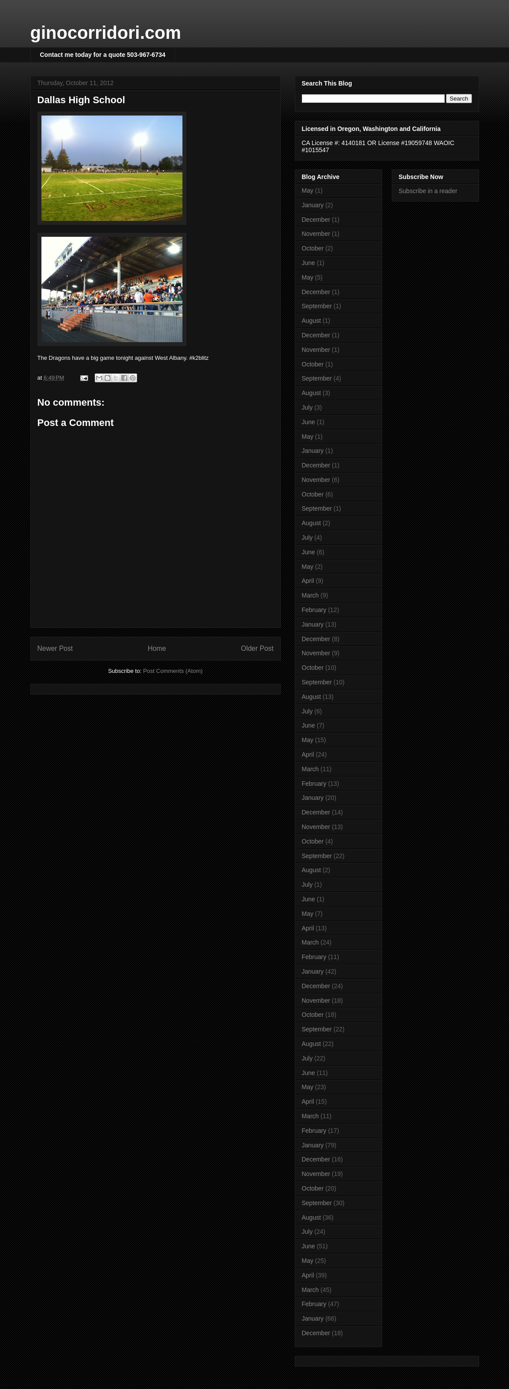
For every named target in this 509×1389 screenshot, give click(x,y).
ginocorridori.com (105, 32)
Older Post (257, 648)
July (307, 407)
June (308, 262)
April (308, 580)
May (307, 190)
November (316, 233)
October (313, 248)
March (310, 595)
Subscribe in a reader (428, 190)
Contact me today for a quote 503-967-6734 (103, 54)
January (313, 205)
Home (157, 648)
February (314, 609)
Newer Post (55, 648)
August (311, 320)
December (316, 219)
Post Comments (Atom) (173, 671)
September (317, 306)
